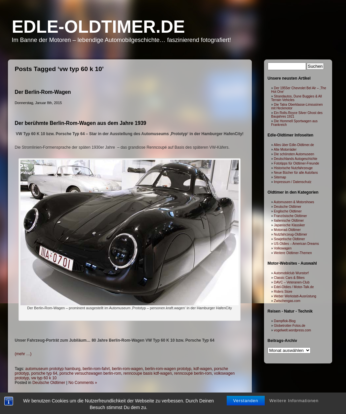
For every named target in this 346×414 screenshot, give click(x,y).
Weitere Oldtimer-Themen (293, 253)
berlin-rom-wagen (127, 368)
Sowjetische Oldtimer (289, 239)
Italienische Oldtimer (289, 220)
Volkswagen (282, 248)
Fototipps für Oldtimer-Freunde (296, 163)
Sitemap (280, 177)
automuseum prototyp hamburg (53, 368)
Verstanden (245, 391)
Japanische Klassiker (289, 225)
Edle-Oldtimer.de (98, 26)
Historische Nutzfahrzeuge (293, 168)
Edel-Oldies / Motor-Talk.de (294, 287)
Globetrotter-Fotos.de (289, 325)
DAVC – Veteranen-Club (292, 282)
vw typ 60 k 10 (44, 378)
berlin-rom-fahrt (96, 368)
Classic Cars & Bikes (289, 278)
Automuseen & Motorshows (294, 202)
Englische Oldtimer (288, 211)
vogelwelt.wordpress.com (292, 330)
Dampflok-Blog (285, 321)
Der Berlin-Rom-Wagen (43, 92)
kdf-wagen (202, 368)
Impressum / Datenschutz (292, 182)
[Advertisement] (129, 327)
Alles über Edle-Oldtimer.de (294, 145)
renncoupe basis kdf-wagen (147, 373)
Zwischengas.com (287, 301)
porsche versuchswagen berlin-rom (90, 373)
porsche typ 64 (44, 373)
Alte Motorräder (285, 149)
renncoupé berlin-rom (193, 373)
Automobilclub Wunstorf (291, 273)
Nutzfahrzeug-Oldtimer (290, 234)
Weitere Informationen (294, 391)
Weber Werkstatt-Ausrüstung (295, 296)
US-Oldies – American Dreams (296, 243)
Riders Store (283, 291)
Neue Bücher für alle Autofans (296, 172)
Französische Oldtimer (290, 216)
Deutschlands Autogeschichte (295, 159)
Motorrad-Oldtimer (287, 230)
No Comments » (82, 382)
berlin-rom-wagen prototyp (168, 368)
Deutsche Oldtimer (48, 382)
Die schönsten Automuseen (294, 154)
